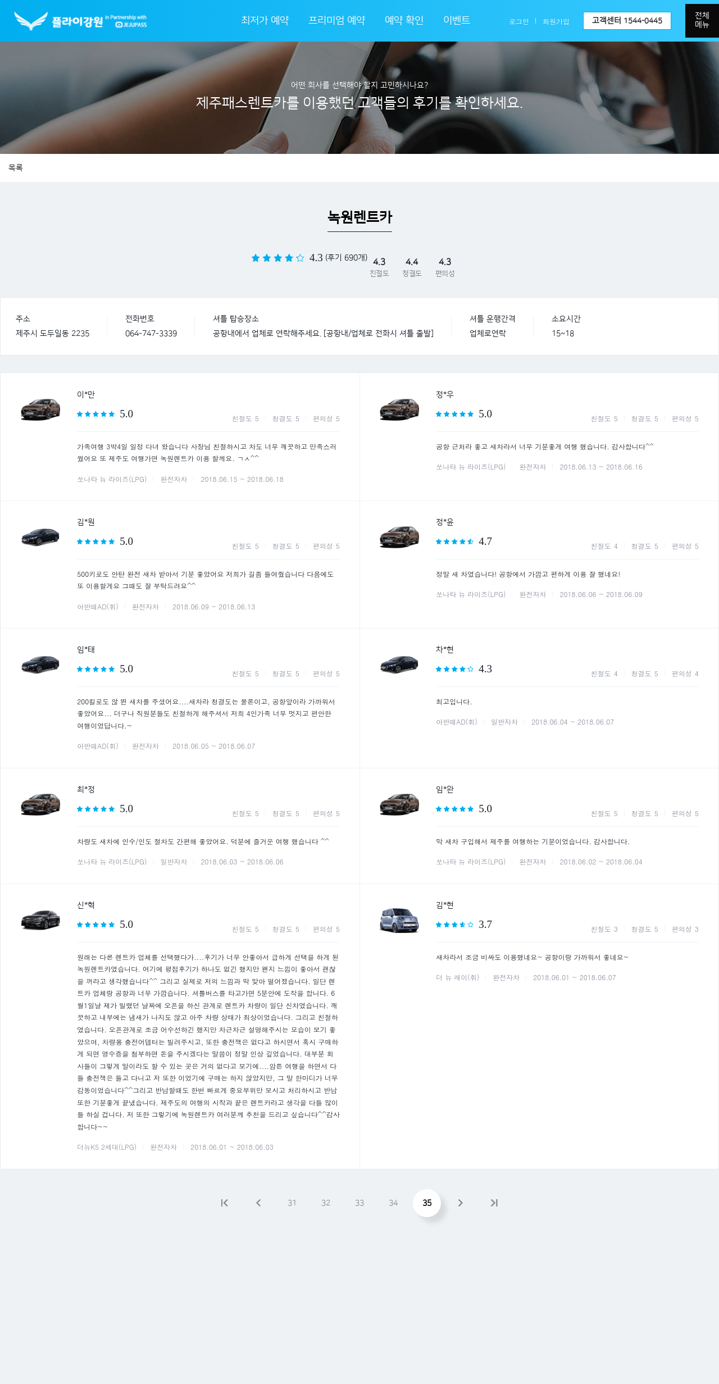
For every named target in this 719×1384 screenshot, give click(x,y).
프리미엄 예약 (336, 20)
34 (393, 1203)
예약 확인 (404, 20)
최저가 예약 (265, 20)
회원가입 (556, 21)
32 (325, 1203)
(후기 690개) (346, 257)
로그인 (519, 21)
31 (292, 1203)
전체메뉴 (702, 20)
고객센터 (627, 20)
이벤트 (456, 20)
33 (359, 1203)
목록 (15, 167)
